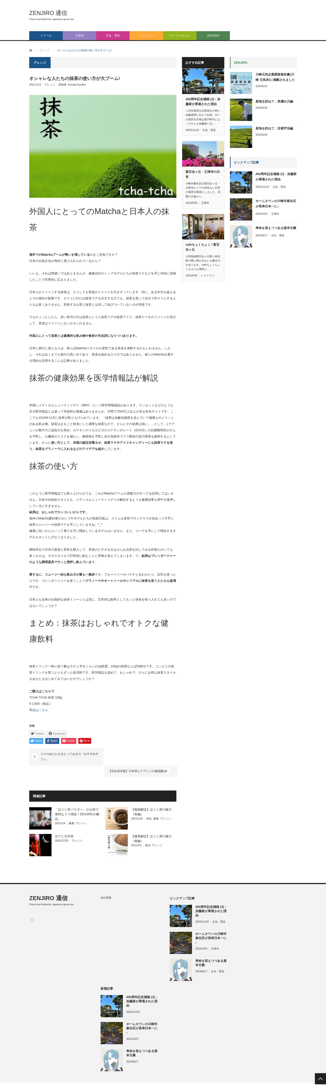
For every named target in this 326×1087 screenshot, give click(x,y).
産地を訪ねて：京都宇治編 (274, 128)
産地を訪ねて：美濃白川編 (274, 101)
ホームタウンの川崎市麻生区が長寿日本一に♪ (276, 203)
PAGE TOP (320, 1078)
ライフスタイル (180, 35)
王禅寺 (79, 35)
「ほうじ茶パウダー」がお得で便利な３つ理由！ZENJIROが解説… (77, 802)
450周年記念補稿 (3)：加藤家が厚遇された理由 (203, 101)
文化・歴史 (113, 35)
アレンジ (49, 84)
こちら (43, 710)
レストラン (146, 35)
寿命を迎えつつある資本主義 (276, 228)
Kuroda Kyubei (77, 84)
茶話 (149, 806)
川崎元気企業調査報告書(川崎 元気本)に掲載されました (275, 77)
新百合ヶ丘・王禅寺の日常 (203, 174)
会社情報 (106, 885)
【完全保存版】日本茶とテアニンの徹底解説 (135, 754)
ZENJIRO (213, 35)
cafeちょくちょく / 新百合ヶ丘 (202, 247)
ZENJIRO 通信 (48, 13)
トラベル (46, 35)
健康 (71, 811)
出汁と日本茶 (64, 824)
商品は (34, 710)
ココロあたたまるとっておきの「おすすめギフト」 (69, 756)
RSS (32, 907)
